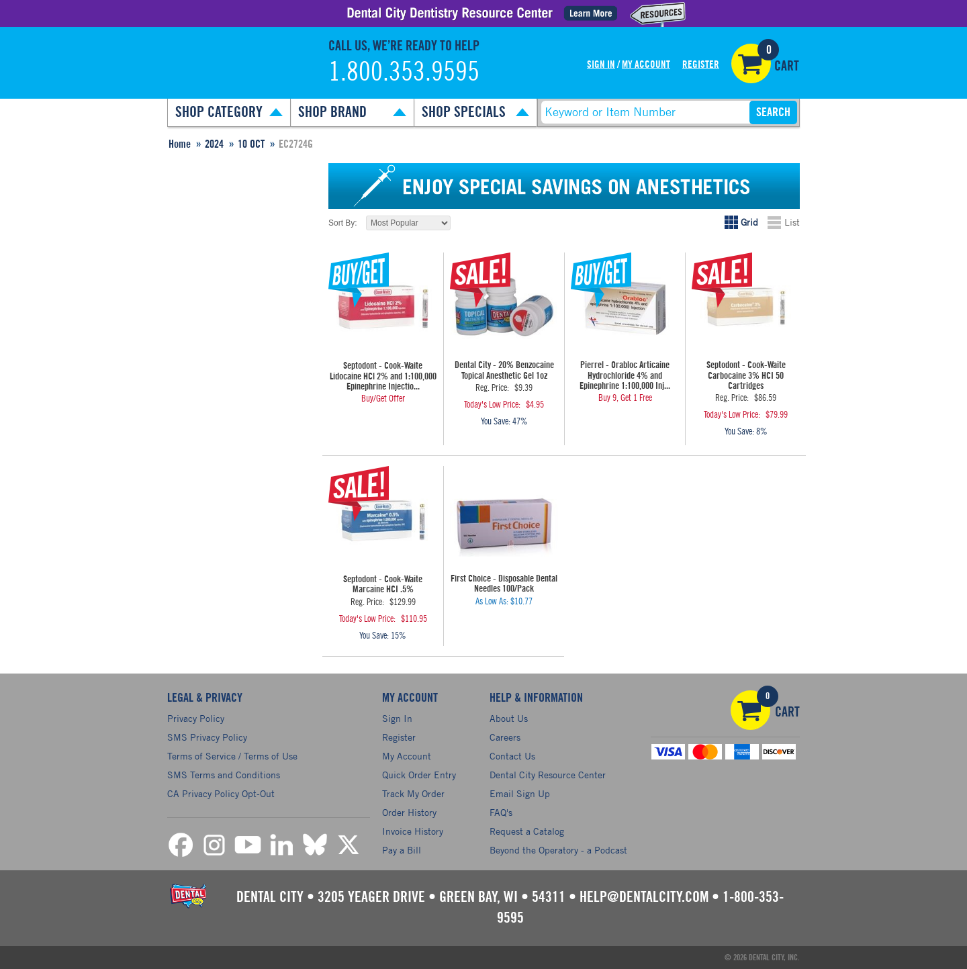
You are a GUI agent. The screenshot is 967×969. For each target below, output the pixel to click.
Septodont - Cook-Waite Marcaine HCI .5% (382, 584)
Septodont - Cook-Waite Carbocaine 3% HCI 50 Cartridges (746, 376)
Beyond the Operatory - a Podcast (558, 850)
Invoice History (412, 831)
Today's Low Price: (492, 405)
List (792, 222)
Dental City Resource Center (548, 774)
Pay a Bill (401, 850)
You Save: (495, 421)
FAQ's (501, 812)
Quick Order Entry (419, 774)
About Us (509, 718)
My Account (646, 65)
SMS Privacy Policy (207, 737)
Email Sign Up (520, 793)
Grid (749, 222)
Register (700, 65)
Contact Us (512, 756)
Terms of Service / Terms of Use (232, 756)
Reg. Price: (492, 388)
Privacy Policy (195, 718)
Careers (505, 737)
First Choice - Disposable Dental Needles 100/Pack (504, 584)
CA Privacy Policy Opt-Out (221, 793)
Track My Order (413, 793)
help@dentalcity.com (644, 897)
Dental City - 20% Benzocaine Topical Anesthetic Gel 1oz (504, 370)
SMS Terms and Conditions (223, 774)
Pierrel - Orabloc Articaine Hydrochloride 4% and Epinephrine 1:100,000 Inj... (625, 376)
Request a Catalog (527, 831)
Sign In (601, 65)
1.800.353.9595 (403, 72)
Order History (409, 812)
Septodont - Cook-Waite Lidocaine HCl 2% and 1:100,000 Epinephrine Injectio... (383, 376)
